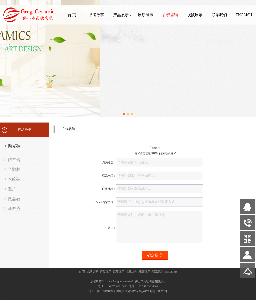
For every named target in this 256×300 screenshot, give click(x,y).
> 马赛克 (12, 212)
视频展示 (194, 15)
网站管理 (7, 296)
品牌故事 (96, 15)
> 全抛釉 (12, 172)
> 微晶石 (12, 202)
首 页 (72, 15)
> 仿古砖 (12, 163)
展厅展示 (145, 15)
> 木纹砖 (12, 182)
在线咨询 (170, 15)
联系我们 (219, 15)
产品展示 (122, 15)
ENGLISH (244, 15)
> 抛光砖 (12, 146)
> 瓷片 (10, 192)
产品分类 (24, 129)
